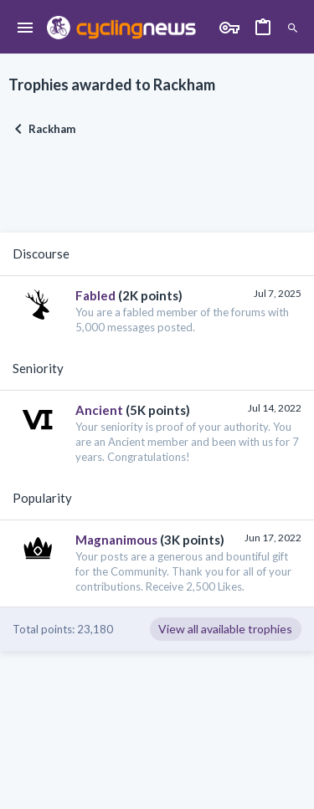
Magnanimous (116, 539)
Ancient (99, 409)
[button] (25, 28)
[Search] (293, 28)
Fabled (95, 295)
